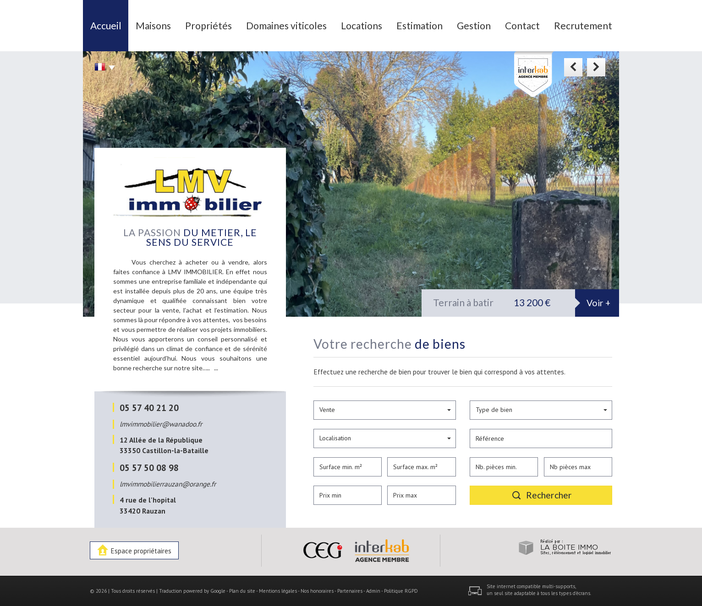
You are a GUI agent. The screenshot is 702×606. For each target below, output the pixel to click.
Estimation (419, 25)
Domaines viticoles (286, 25)
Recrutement (583, 25)
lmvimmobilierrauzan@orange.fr (168, 483)
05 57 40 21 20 (149, 407)
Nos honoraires (317, 591)
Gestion (474, 25)
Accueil (105, 25)
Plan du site (242, 591)
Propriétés (208, 25)
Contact (522, 25)
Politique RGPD (401, 591)
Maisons (153, 25)
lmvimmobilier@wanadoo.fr (161, 423)
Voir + (598, 303)
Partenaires (349, 591)
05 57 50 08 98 (149, 467)
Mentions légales (278, 591)
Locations (361, 25)
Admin (373, 591)
